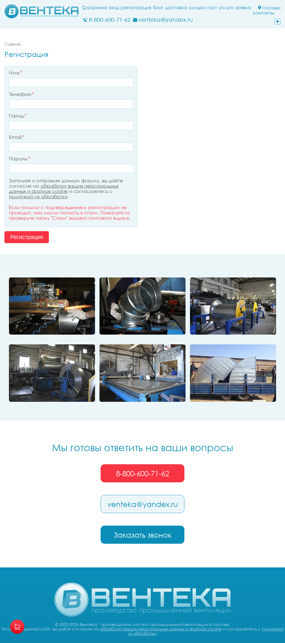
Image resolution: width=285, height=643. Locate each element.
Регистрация (136, 7)
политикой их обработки (38, 196)
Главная (12, 44)
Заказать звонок (142, 534)
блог (158, 7)
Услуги (226, 7)
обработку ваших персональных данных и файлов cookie (64, 188)
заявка (243, 7)
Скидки (197, 7)
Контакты (263, 13)
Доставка (176, 7)
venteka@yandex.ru (142, 504)
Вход (114, 7)
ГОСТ (212, 7)
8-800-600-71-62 (142, 473)
